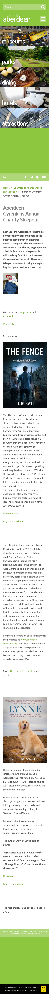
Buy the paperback (13, 884)
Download (8, 876)
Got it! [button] (43, 989)
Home (6, 187)
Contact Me (9, 324)
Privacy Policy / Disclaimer (30, 933)
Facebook (8, 316)
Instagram (23, 312)
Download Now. (12, 513)
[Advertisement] (21, 150)
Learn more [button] (33, 990)
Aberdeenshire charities (22, 671)
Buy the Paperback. (13, 521)
